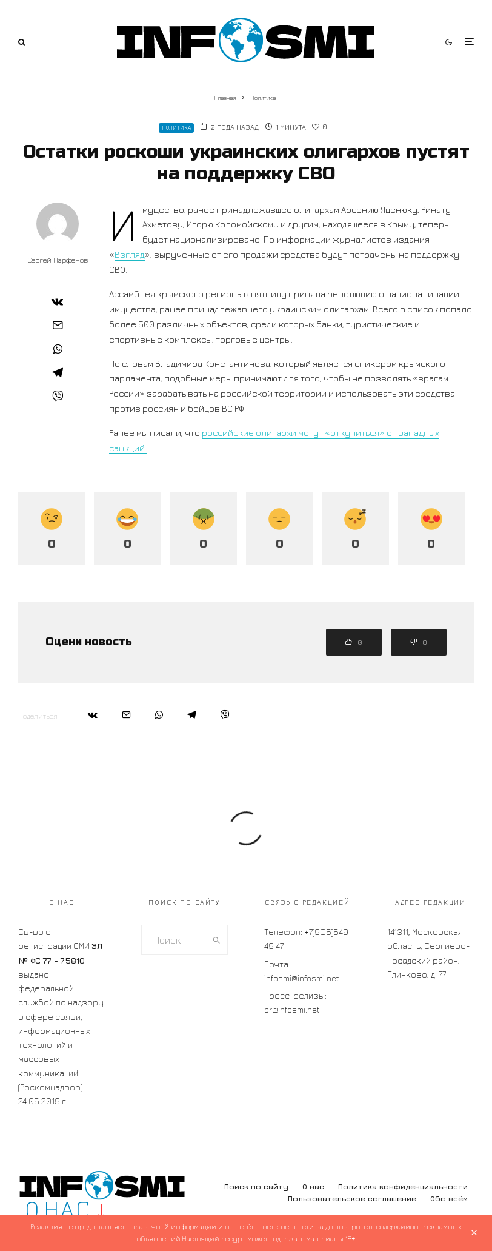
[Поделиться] (57, 301)
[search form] (174, 939)
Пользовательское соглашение (352, 1198)
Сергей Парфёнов (57, 259)
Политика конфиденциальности (403, 1186)
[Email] (57, 325)
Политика (176, 127)
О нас (313, 1186)
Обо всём (449, 1198)
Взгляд (130, 254)
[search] (216, 939)
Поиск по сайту (256, 1186)
